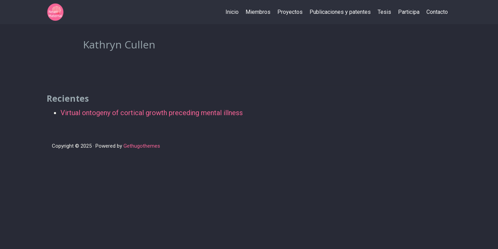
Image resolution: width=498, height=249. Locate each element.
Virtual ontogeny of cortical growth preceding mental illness (152, 113)
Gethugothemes (141, 146)
